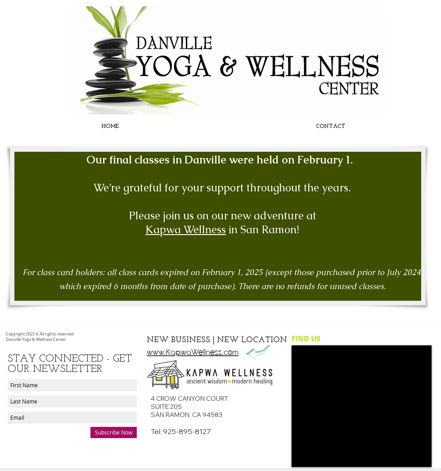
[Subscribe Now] (113, 432)
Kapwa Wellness (185, 229)
